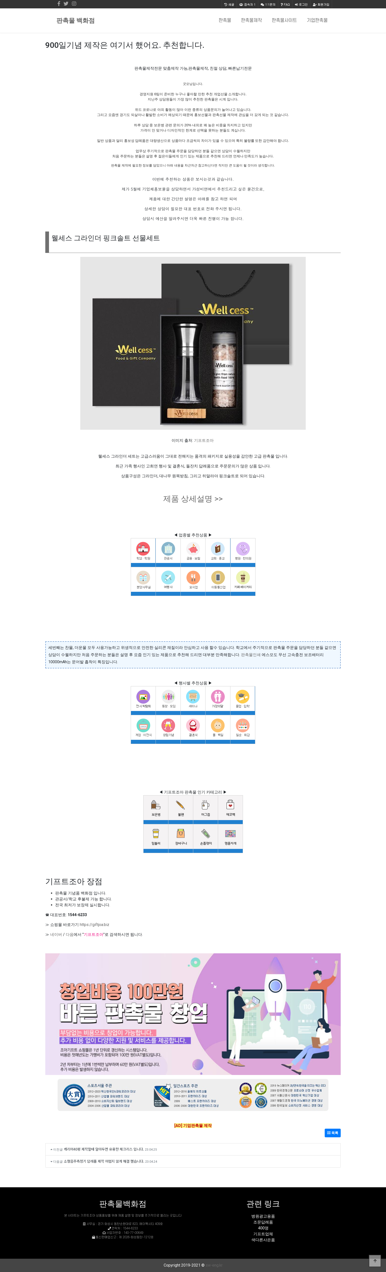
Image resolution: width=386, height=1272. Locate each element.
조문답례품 (263, 1222)
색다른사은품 (263, 1240)
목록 (332, 1133)
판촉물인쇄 (251, 654)
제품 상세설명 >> (193, 498)
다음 (70, 934)
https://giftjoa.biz (94, 924)
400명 (263, 1228)
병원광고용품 (263, 1216)
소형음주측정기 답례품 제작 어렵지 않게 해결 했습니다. (104, 1161)
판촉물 (225, 20)
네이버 (56, 934)
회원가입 (321, 4)
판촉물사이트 (284, 20)
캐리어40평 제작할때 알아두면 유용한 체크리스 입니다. (104, 1149)
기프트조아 (204, 440)
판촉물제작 (251, 20)
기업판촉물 (317, 20)
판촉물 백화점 (75, 20)
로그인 (301, 4)
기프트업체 (263, 1234)
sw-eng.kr (214, 1265)
